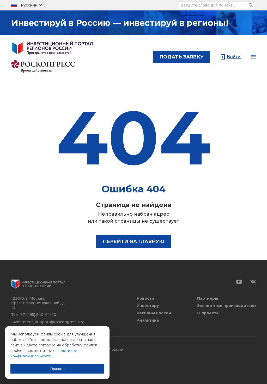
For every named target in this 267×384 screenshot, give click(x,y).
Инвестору (148, 306)
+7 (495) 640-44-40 (38, 314)
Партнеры (207, 298)
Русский (29, 5)
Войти (234, 56)
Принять (57, 369)
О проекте (208, 313)
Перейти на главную (134, 241)
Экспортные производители (226, 306)
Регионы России (154, 313)
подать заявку (181, 57)
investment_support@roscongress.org (47, 322)
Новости (145, 298)
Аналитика (148, 320)
